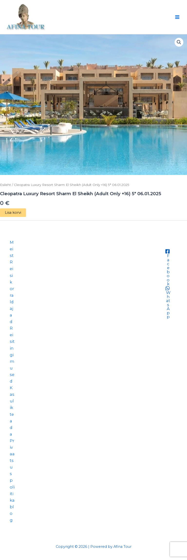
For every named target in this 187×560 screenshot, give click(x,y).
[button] (179, 42)
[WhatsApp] (167, 302)
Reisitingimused (12, 355)
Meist (12, 249)
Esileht (5, 185)
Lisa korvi (13, 212)
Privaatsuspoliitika (12, 470)
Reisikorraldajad (12, 292)
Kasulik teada (12, 411)
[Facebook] (167, 267)
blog (12, 513)
